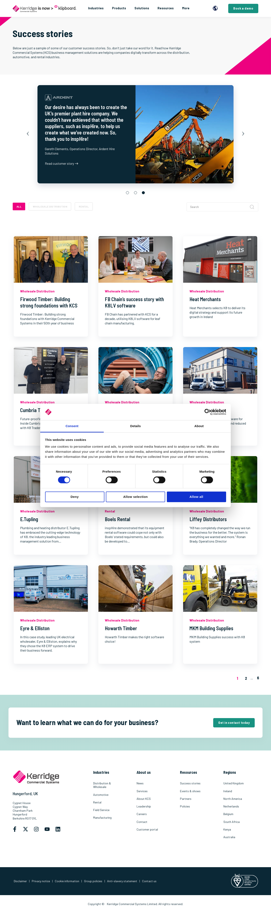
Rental (84, 206)
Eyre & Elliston (35, 628)
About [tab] (199, 426)
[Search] (222, 206)
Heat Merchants (205, 299)
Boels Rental (117, 519)
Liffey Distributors (208, 519)
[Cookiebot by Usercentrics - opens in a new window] (207, 412)
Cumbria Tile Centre (40, 410)
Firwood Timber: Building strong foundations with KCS (48, 302)
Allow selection (135, 496)
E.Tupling (29, 519)
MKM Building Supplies (211, 628)
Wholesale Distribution (50, 206)
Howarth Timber (121, 628)
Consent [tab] (72, 426)
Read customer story (61, 163)
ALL (19, 206)
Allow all (196, 496)
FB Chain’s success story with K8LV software (134, 302)
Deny (75, 496)
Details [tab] (135, 426)
